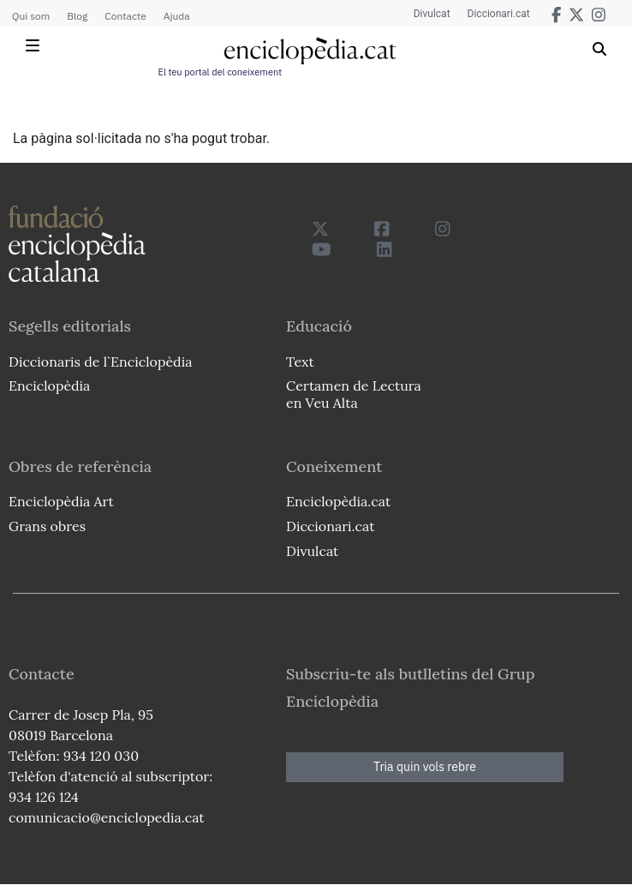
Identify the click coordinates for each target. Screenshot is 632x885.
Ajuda (177, 15)
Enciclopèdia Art (61, 501)
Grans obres (47, 526)
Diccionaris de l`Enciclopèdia (100, 361)
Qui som (31, 15)
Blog (77, 15)
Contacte (125, 15)
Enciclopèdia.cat (338, 501)
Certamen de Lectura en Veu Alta (353, 393)
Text (300, 361)
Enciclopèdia (49, 385)
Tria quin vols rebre (424, 766)
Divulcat (432, 14)
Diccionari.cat (499, 14)
